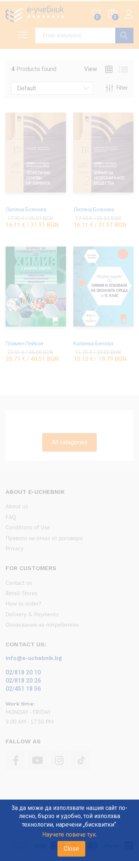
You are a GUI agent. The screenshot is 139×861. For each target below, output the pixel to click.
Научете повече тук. (69, 834)
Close (71, 848)
